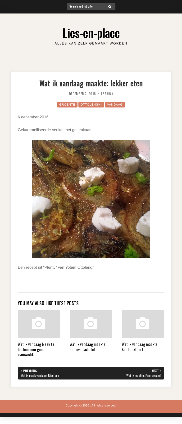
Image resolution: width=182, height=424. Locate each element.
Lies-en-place (91, 32)
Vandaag (115, 104)
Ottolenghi (91, 104)
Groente (66, 104)
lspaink (107, 93)
